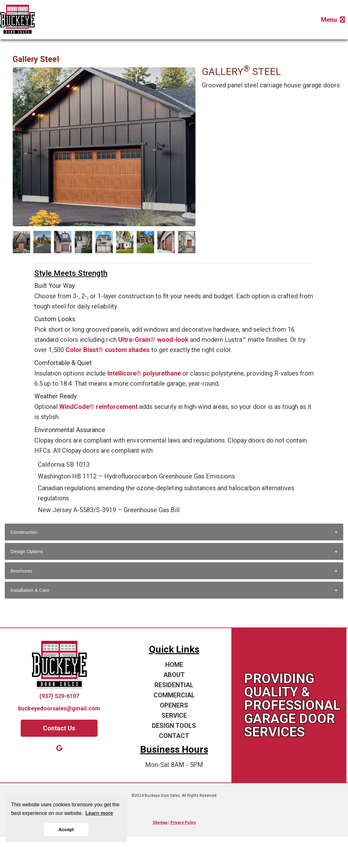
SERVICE (174, 715)
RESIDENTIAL (174, 685)
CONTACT (174, 736)
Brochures (21, 570)
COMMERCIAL (174, 695)
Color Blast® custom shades (107, 350)
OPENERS (174, 705)
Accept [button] (66, 829)
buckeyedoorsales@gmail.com (59, 708)
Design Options (26, 551)
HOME (174, 664)
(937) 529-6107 (59, 696)
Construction (23, 532)
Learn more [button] (99, 813)
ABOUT (174, 675)
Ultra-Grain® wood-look (153, 339)
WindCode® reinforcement (98, 406)
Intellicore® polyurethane (144, 373)
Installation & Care (30, 590)
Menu (333, 20)
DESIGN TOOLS (174, 725)
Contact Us (59, 728)
